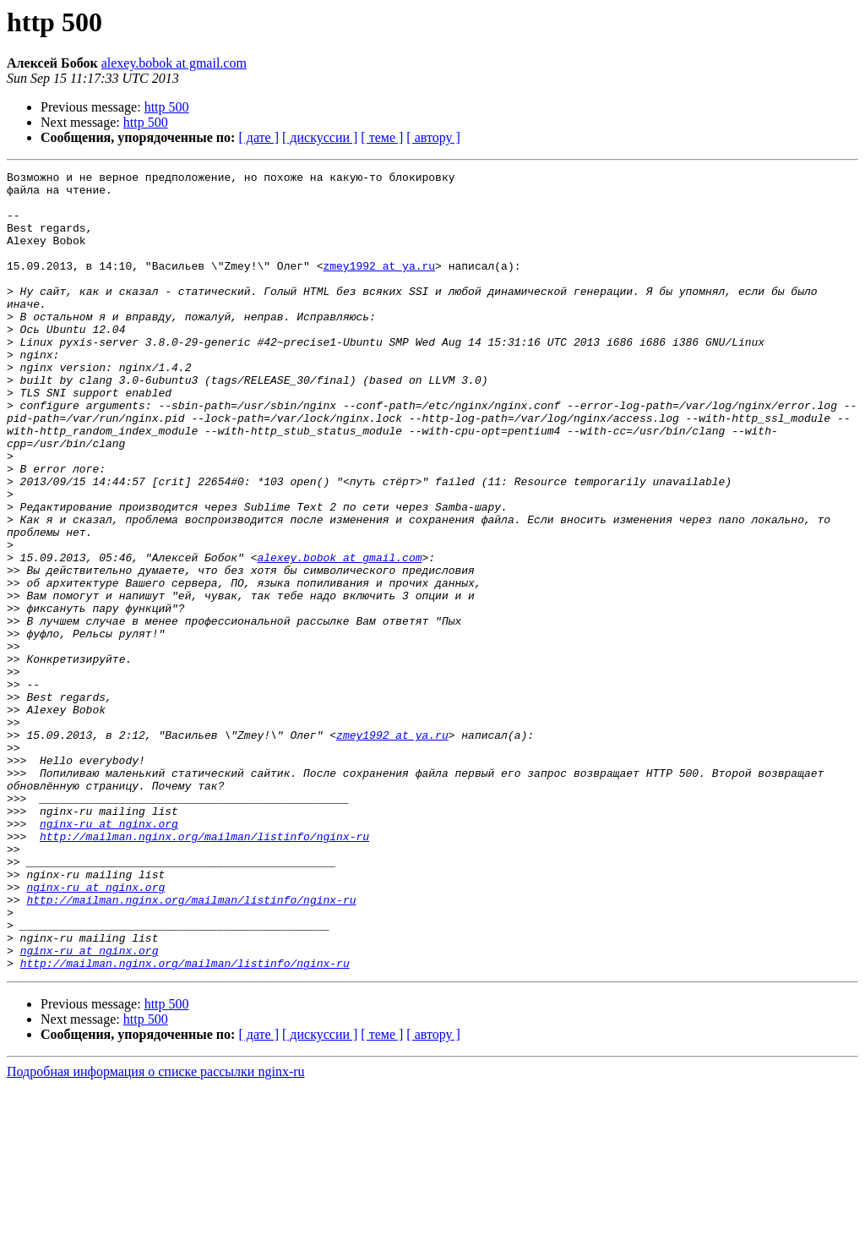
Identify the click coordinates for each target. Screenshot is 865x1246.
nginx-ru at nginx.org (109, 955)
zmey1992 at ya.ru (379, 285)
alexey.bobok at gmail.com (174, 63)
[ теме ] (382, 137)
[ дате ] (258, 137)
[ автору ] (433, 137)
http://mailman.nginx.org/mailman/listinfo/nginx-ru (204, 970)
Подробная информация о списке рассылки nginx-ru (156, 1231)
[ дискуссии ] (319, 137)
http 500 (166, 107)
